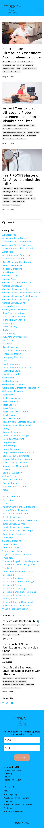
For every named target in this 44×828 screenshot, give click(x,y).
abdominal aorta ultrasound (17, 241)
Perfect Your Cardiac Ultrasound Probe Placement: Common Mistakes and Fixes (19, 114)
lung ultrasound (10, 449)
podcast (6, 503)
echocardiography (9, 65)
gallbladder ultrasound (14, 384)
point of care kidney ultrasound (18, 506)
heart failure (18, 195)
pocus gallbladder (11, 496)
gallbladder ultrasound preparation (20, 387)
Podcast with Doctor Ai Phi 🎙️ (21, 621)
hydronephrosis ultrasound (16, 425)
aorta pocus (8, 251)
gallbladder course (12, 381)
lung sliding (8, 445)
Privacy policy (10, 794)
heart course (7, 195)
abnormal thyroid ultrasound (17, 248)
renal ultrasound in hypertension (19, 520)
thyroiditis (7, 557)
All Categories (9, 234)
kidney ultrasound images (15, 435)
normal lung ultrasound (15, 466)
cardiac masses (10, 275)
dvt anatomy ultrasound (15, 336)
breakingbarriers (11, 272)
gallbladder (8, 377)
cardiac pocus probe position (23, 188)
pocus (18, 68)
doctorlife (7, 330)
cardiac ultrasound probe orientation (15, 129)
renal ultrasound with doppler (18, 530)
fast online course (11, 370)
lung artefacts (9, 442)
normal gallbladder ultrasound (18, 459)
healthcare (7, 394)
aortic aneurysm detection (16, 255)
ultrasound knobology (13, 588)
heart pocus (7, 135)
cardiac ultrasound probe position (14, 132)
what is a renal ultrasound (16, 605)
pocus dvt (7, 493)
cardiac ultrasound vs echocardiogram (13, 304)
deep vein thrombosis (13, 313)
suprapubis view (10, 547)
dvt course (7, 340)
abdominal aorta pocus (14, 238)
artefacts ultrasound (13, 258)
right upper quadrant (13, 534)
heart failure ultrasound (25, 65)
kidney (5, 428)
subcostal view (10, 544)
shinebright (8, 537)
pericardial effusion (23, 198)
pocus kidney (9, 500)
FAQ (6, 791)
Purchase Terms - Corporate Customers (18, 806)
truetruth (7, 568)
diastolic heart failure (25, 62)
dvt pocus (7, 343)
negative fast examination (15, 455)
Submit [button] (22, 757)
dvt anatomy (8, 333)
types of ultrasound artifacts (17, 571)
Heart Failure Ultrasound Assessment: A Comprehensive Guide (22, 53)
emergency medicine (12, 357)
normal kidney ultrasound (15, 462)
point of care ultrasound (15, 510)
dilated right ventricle (10, 192)
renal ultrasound (11, 517)
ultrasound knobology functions (19, 591)
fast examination (11, 364)
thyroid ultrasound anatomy (17, 554)
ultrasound (6, 202)
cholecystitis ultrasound (14, 309)
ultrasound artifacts (12, 578)
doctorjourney (9, 326)
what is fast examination (15, 608)
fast (4, 360)
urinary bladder (10, 598)
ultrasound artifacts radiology (18, 581)
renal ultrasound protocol (15, 527)
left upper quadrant (13, 438)
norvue (6, 469)
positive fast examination (15, 513)
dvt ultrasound (10, 347)
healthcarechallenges (13, 398)
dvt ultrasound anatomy (15, 350)
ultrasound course (18, 202)
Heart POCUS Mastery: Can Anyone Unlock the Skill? (21, 179)
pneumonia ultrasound (14, 486)
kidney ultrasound (11, 432)
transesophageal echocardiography (20, 561)
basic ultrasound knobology (16, 261)
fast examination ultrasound (17, 367)
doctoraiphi (8, 323)
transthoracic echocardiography (18, 564)
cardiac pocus (7, 188)
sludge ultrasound (11, 540)
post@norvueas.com (12, 780)
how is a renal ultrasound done (18, 421)
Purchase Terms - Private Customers (16, 799)
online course (31, 135)
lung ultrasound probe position (18, 452)
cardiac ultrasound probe (26, 125)
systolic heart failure (29, 68)
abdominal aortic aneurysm (16, 244)
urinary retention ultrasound (17, 602)
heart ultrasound (8, 68)
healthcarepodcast (12, 401)
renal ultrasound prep (13, 523)
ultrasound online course (11, 72)
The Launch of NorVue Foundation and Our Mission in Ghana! (21, 647)
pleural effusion (10, 483)
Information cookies (14, 811)
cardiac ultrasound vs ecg (15, 299)
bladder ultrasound (12, 268)
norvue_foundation (12, 472)
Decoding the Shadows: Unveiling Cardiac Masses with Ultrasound (21, 671)
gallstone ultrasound (13, 391)
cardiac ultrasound (9, 62)
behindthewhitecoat (12, 265)
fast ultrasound (10, 374)
